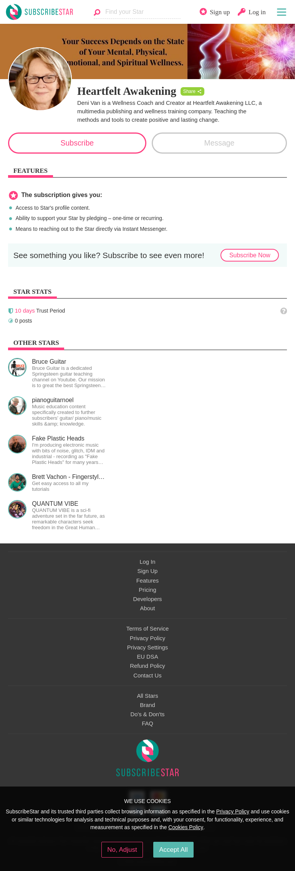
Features (147, 581)
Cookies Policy (185, 827)
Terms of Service (147, 629)
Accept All (173, 849)
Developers (147, 599)
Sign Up (148, 571)
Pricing (147, 590)
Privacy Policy (147, 638)
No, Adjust (122, 849)
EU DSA (147, 657)
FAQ (147, 723)
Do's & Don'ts (148, 714)
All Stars (147, 696)
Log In (147, 562)
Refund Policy (147, 666)
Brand (147, 705)
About (147, 608)
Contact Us (147, 675)
